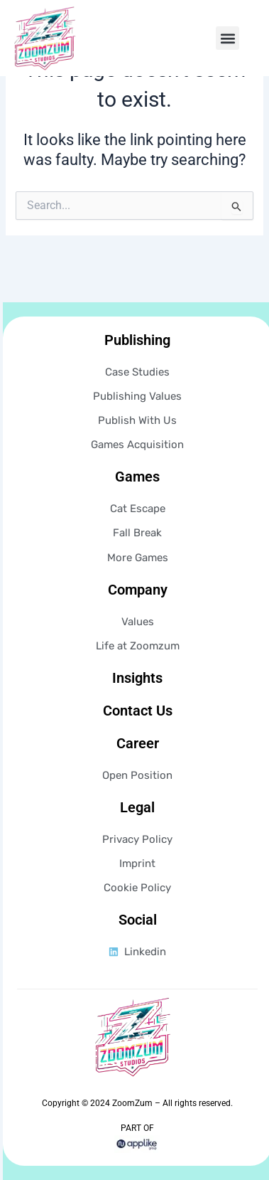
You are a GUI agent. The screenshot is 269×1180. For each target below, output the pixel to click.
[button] (227, 38)
